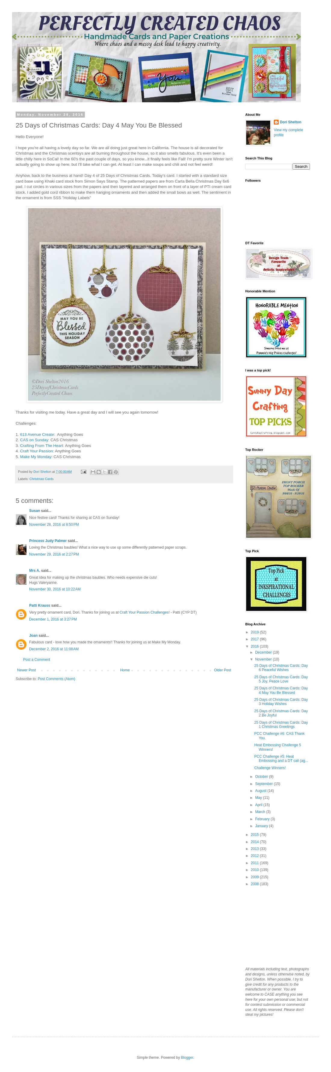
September (264, 784)
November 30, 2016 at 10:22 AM (55, 589)
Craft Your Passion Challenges (144, 612)
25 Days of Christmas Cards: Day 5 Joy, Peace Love (281, 679)
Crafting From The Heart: (42, 445)
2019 (255, 632)
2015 (255, 835)
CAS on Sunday (34, 440)
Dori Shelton (290, 122)
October (262, 777)
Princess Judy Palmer (48, 541)
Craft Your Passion (36, 451)
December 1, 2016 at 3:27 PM (53, 619)
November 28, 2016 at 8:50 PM (54, 524)
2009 (255, 877)
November (264, 659)
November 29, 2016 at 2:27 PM (54, 554)
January (262, 826)
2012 (255, 856)
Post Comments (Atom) (56, 679)
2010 (255, 870)
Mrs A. (34, 570)
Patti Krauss (39, 605)
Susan (34, 511)
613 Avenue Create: (38, 434)
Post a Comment (36, 660)
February (263, 819)
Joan (33, 635)
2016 (255, 646)
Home (125, 670)
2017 (255, 639)
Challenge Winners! (270, 768)
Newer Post (26, 670)
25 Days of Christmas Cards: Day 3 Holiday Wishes (281, 702)
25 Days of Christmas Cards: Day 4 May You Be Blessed (281, 690)
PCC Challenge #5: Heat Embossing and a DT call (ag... (281, 758)
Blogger (187, 1057)
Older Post (222, 670)
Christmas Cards (41, 479)
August (261, 791)
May (259, 798)
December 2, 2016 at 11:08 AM (54, 649)
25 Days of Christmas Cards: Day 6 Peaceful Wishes (281, 668)
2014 (255, 842)
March (260, 812)
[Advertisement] (275, 926)
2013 (255, 849)
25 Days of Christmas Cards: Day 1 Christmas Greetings (281, 724)
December (264, 652)
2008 (255, 884)
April (259, 805)
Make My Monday (35, 456)
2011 (255, 863)
